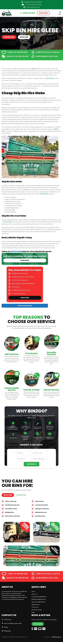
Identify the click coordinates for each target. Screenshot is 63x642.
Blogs (33, 612)
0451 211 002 (49, 78)
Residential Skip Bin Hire (39, 599)
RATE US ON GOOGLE (25, 306)
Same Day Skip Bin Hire (38, 602)
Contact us (35, 607)
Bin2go (6, 627)
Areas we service (37, 610)
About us (34, 594)
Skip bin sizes (35, 604)
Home (33, 591)
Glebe (33, 69)
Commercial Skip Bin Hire (39, 597)
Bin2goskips (7, 631)
